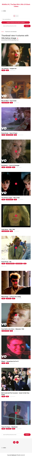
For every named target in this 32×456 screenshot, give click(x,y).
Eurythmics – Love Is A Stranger (10, 165)
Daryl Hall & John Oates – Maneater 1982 (12, 329)
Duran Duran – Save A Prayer (9, 133)
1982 (3, 134)
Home (2, 31)
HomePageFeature (10, 263)
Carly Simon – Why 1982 (8, 229)
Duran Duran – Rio (6, 261)
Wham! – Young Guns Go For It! (10, 361)
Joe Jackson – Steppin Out (8, 68)
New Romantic (9, 134)
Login (15, 16)
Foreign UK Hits (5, 102)
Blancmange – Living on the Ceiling (11, 296)
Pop (7, 70)
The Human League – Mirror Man (10, 197)
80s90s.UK (14, 455)
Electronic (9, 167)
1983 (3, 70)
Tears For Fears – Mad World (9, 427)
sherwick (12, 70)
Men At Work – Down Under (9, 100)
